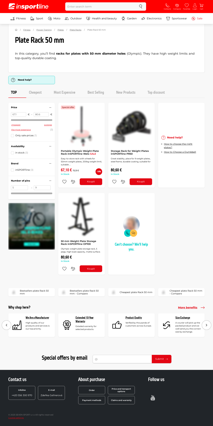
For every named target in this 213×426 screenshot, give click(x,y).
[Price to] (41, 114)
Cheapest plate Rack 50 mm (131, 292)
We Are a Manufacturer (37, 318)
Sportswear (176, 19)
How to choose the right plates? (178, 145)
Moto (54, 19)
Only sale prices (26, 135)
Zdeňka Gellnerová (51, 393)
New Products (125, 92)
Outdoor (73, 19)
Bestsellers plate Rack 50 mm (29, 292)
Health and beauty (101, 19)
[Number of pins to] (42, 187)
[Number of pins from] (19, 187)
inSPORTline (24, 169)
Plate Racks (75, 30)
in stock (21, 152)
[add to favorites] (64, 181)
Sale (197, 19)
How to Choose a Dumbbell (180, 151)
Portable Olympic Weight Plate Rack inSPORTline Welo (80, 152)
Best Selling (96, 92)
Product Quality (133, 318)
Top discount (156, 92)
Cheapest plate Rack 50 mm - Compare (181, 292)
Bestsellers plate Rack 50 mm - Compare (79, 292)
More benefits (191, 308)
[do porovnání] (73, 181)
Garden (129, 19)
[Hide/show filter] (50, 108)
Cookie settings (16, 417)
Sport (36, 19)
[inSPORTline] (28, 6)
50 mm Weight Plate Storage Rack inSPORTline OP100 (78, 243)
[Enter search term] (100, 6)
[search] (140, 6)
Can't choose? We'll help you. (131, 247)
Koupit (91, 181)
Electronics (151, 19)
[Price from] (18, 114)
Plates (61, 30)
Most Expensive (64, 92)
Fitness (18, 19)
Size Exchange (182, 318)
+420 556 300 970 (22, 393)
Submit (161, 358)
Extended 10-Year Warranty (85, 319)
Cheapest (35, 92)
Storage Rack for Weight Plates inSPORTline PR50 (130, 152)
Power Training (44, 30)
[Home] (16, 30)
